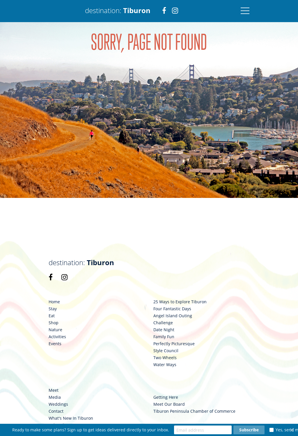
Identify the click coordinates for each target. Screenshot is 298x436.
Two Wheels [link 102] (165, 357)
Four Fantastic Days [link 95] (172, 308)
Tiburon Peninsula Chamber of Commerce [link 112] (194, 411)
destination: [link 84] (81, 262)
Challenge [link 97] (163, 322)
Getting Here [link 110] (165, 397)
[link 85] (51, 277)
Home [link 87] (54, 301)
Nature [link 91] (55, 329)
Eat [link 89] (52, 315)
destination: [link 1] (117, 10)
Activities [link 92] (57, 336)
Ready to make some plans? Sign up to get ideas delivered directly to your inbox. (90, 430)
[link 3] (175, 11)
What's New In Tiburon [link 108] (71, 418)
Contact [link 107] (56, 411)
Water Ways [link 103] (164, 364)
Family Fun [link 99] (163, 336)
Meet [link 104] (53, 390)
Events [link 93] (55, 343)
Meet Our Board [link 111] (169, 404)
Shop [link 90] (53, 322)
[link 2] (164, 11)
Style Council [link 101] (165, 350)
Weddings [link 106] (58, 404)
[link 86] (64, 277)
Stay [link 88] (53, 308)
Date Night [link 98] (163, 329)
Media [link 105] (55, 397)
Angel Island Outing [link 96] (172, 315)
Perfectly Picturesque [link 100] (174, 343)
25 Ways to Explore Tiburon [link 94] (180, 301)
